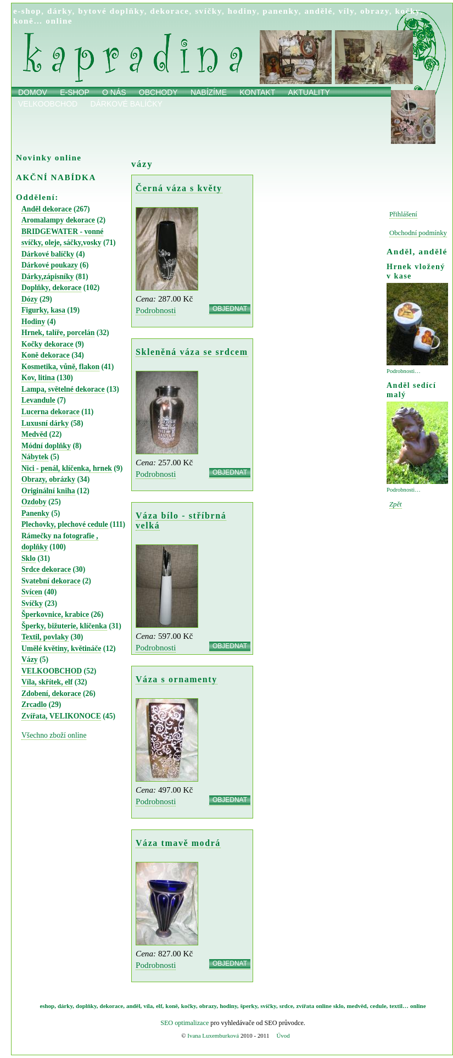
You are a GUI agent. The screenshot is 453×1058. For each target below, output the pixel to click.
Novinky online (49, 157)
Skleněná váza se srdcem (192, 352)
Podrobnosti (156, 310)
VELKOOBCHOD (51, 671)
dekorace (169, 10)
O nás (114, 92)
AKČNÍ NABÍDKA (56, 177)
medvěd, (357, 1006)
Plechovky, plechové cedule (64, 524)
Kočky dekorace (47, 344)
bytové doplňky (111, 10)
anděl (133, 1006)
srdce (286, 1006)
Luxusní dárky (45, 423)
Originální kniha (48, 491)
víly (346, 10)
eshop (47, 1006)
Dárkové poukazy (49, 265)
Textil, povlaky (45, 637)
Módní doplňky (46, 446)
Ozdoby (34, 502)
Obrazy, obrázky (48, 479)
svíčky (208, 10)
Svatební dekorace (50, 581)
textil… (399, 1006)
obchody (158, 92)
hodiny (242, 10)
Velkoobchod (47, 103)
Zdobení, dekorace (51, 693)
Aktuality (309, 92)
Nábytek (34, 457)
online (59, 20)
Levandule (38, 400)
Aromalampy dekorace (58, 220)
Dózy (29, 299)
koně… (28, 20)
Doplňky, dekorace (51, 287)
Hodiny (33, 322)
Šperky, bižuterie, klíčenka (64, 626)
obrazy (374, 10)
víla (148, 1006)
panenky (280, 10)
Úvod (282, 1035)
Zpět (395, 504)
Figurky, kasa (43, 310)
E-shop (75, 92)
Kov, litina (38, 378)
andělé (318, 10)
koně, (172, 1006)
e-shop (27, 10)
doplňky (86, 1006)
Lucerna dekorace (50, 412)
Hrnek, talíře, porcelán (57, 332)
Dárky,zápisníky (47, 276)
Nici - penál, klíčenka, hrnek (66, 468)
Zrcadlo (34, 704)
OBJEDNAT (229, 309)
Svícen (31, 592)
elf (159, 1006)
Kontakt (257, 92)
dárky (59, 10)
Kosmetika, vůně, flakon (60, 367)
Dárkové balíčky (126, 103)
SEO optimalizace (184, 1023)
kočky (408, 10)
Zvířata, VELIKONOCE (61, 716)
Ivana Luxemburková (213, 1035)
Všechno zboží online (53, 735)
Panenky (35, 513)
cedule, (379, 1006)
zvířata (305, 1006)
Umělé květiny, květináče (61, 648)
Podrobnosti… (404, 371)
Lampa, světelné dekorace (63, 389)
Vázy (29, 659)
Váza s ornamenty (176, 679)
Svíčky (32, 603)
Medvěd (34, 434)
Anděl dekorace (46, 209)
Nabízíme (209, 92)
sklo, (339, 1006)
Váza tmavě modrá (178, 843)
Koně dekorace (45, 355)
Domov (32, 92)
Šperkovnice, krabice (55, 614)
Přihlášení (403, 214)
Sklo (28, 558)
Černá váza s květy (179, 188)
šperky (249, 1006)
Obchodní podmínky (418, 233)
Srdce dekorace (46, 569)
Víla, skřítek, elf (46, 682)
